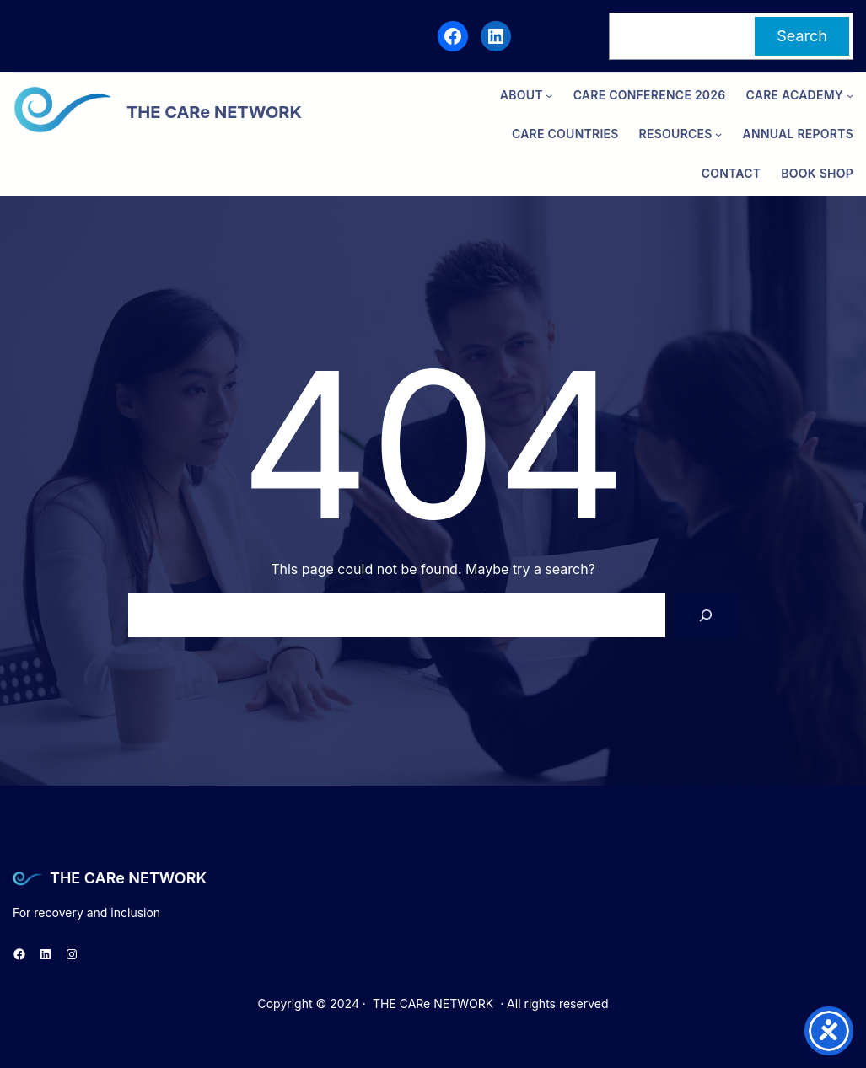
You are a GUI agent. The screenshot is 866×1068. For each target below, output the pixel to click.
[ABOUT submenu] (549, 95)
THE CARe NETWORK (128, 878)
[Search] (706, 615)
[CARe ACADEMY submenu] (850, 95)
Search (802, 36)
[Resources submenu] (718, 134)
